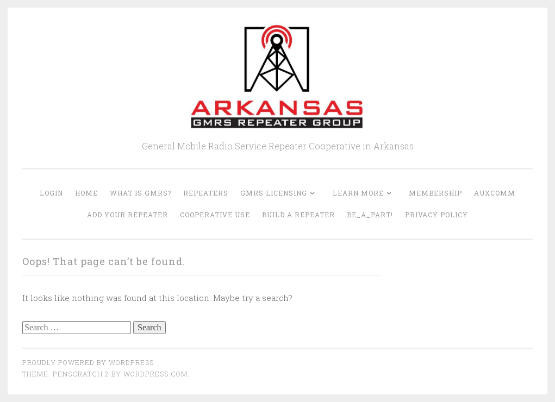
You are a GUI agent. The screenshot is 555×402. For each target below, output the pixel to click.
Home (86, 193)
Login (51, 193)
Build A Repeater (298, 214)
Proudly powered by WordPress (88, 362)
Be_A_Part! (370, 214)
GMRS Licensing (273, 193)
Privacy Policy (436, 214)
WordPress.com (155, 373)
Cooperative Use (215, 214)
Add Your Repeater (127, 214)
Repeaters (205, 193)
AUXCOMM (494, 193)
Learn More (358, 193)
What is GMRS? (140, 193)
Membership (435, 193)
